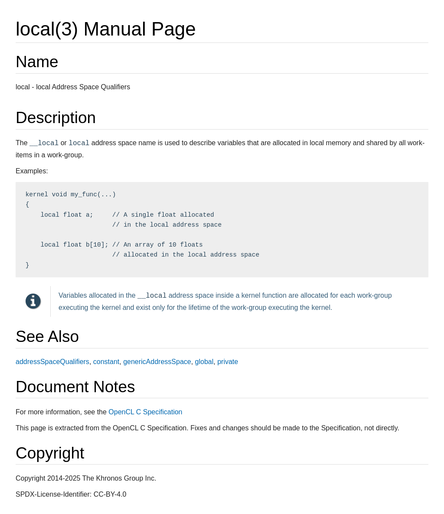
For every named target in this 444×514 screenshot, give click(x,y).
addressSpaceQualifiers (52, 361)
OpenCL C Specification (145, 412)
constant (106, 361)
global (204, 361)
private (227, 361)
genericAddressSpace (157, 361)
